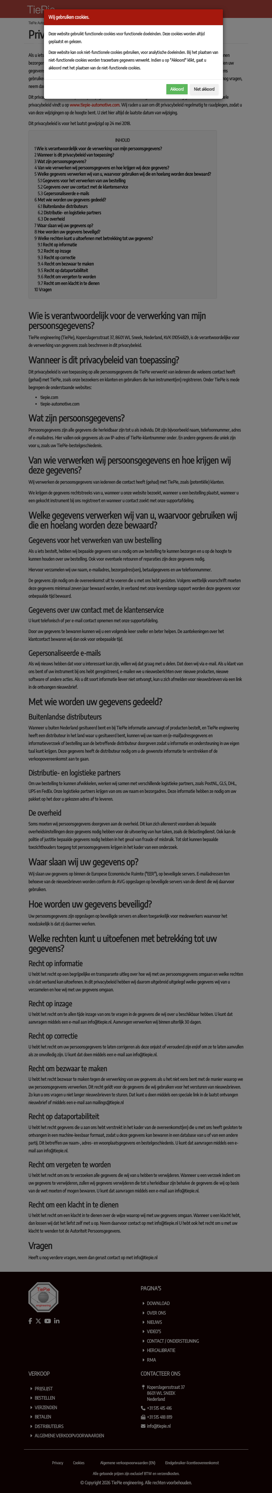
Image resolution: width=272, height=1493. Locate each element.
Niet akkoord (204, 89)
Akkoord (177, 89)
